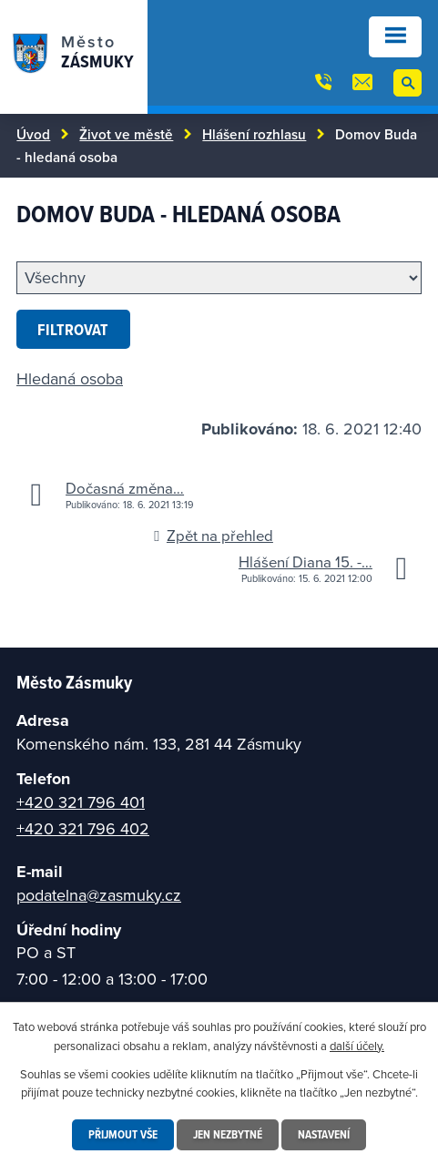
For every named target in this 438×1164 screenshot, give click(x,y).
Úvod (33, 134)
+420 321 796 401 (80, 802)
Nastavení (324, 1134)
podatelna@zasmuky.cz (98, 894)
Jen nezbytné (227, 1134)
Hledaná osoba (69, 378)
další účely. (357, 1045)
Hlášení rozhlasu (254, 134)
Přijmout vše (123, 1134)
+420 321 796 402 (82, 828)
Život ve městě (126, 134)
